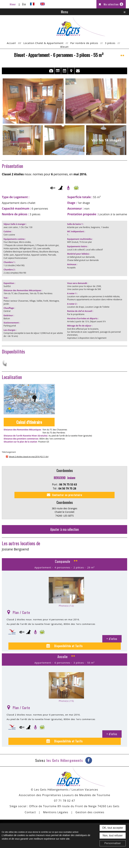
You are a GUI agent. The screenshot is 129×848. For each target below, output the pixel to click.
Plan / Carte (21, 612)
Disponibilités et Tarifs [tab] (68, 646)
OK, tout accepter (112, 827)
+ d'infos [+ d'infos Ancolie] (111, 734)
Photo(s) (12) (66, 605)
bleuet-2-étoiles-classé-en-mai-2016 (28, 456)
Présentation (57, 71)
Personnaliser (112, 843)
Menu (64, 11)
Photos (51, 71)
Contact (78, 71)
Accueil (11, 43)
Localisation (71, 71)
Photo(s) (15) (66, 700)
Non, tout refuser (113, 835)
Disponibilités (64, 71)
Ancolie (62, 656)
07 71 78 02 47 (64, 800)
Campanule (62, 561)
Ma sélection (113, 4)
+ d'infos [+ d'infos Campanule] (111, 639)
